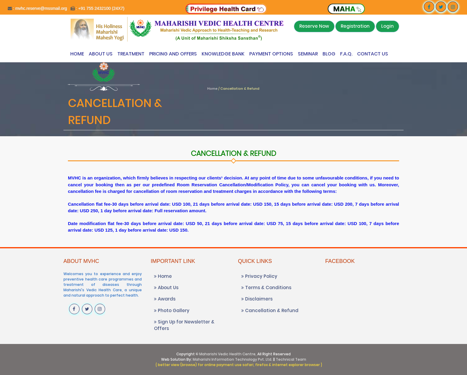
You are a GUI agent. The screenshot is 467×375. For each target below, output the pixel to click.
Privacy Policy (259, 276)
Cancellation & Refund (269, 310)
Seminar (308, 53)
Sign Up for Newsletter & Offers (184, 325)
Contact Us (372, 53)
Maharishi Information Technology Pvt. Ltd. (232, 359)
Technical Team (291, 359)
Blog (329, 53)
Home (77, 53)
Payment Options (271, 53)
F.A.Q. (346, 53)
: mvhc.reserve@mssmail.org (39, 8)
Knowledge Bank (223, 53)
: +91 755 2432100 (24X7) (100, 8)
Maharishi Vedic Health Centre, (227, 354)
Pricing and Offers (173, 53)
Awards (164, 299)
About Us (101, 53)
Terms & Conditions (266, 287)
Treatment (130, 53)
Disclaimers (257, 299)
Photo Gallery (171, 310)
